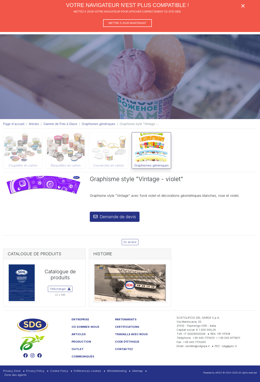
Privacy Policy (35, 370)
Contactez (124, 349)
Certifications (127, 326)
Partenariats (126, 319)
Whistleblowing (117, 370)
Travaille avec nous (131, 334)
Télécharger (60, 288)
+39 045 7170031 (203, 337)
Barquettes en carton (65, 165)
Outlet (78, 349)
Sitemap (137, 370)
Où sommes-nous (85, 326)
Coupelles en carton (22, 165)
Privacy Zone (12, 370)
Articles (79, 334)
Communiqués (83, 356)
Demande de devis (114, 216)
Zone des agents (15, 374)
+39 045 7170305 (194, 342)
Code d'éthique (127, 341)
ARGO (218, 372)
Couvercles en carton (108, 165)
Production (81, 341)
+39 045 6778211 (229, 337)
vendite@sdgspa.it (197, 346)
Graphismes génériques (151, 165)
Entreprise (80, 319)
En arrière (130, 242)
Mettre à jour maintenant (127, 23)
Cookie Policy (59, 370)
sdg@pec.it (229, 346)
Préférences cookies (87, 370)
